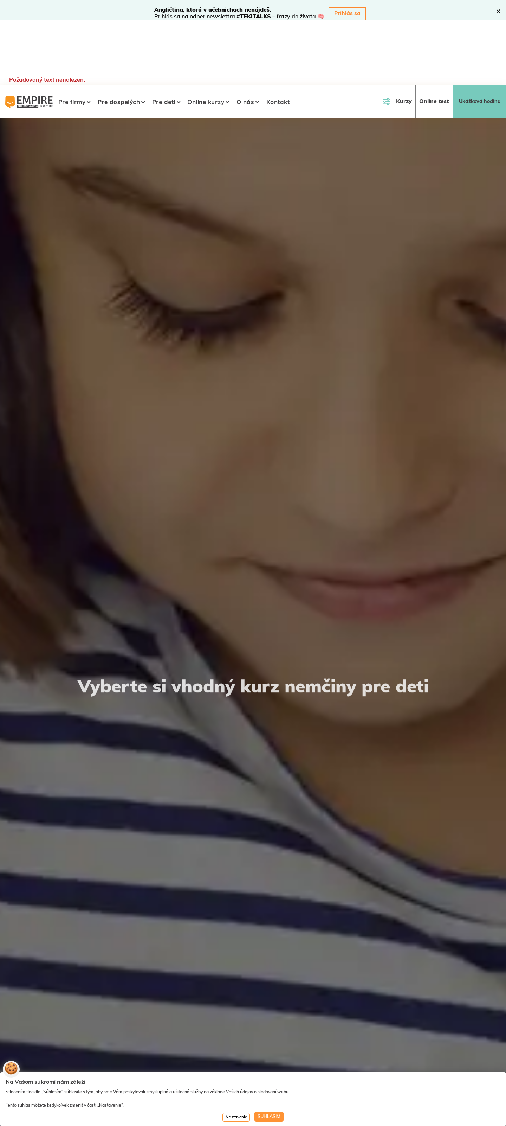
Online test (434, 48)
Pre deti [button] (163, 48)
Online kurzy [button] (205, 48)
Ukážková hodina (480, 47)
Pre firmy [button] (72, 48)
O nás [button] (245, 48)
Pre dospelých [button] (119, 48)
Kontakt (278, 48)
